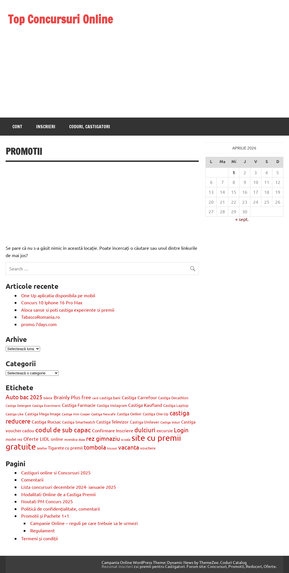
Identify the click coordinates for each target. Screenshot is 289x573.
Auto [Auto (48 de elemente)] (12, 396)
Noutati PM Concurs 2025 (47, 501)
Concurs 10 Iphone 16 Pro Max (51, 302)
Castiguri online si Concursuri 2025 (56, 472)
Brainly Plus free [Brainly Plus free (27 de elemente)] (72, 397)
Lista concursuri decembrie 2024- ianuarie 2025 (68, 487)
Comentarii (32, 479)
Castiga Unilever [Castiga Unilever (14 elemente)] (144, 421)
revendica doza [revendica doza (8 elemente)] (74, 439)
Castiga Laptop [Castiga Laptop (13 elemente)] (176, 405)
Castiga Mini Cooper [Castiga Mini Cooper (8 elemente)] (76, 414)
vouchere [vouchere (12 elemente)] (148, 448)
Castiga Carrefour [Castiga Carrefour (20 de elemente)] (139, 397)
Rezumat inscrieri (117, 566)
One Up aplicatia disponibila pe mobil (58, 295)
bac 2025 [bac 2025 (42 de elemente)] (31, 396)
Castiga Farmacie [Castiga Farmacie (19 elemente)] (79, 405)
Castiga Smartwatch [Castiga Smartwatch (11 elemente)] (78, 422)
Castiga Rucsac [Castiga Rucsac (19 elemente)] (46, 421)
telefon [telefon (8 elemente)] (42, 448)
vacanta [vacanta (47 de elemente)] (128, 447)
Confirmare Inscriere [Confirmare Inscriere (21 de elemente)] (112, 430)
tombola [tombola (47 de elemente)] (95, 447)
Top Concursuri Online (60, 19)
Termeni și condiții (39, 538)
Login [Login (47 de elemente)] (181, 429)
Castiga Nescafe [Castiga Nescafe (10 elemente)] (103, 414)
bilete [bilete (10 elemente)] (47, 398)
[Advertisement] (60, 64)
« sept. (242, 219)
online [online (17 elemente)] (57, 439)
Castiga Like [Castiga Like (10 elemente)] (15, 414)
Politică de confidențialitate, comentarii (60, 508)
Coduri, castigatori (89, 126)
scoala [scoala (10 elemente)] (125, 439)
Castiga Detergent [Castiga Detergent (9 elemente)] (18, 405)
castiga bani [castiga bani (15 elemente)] (110, 397)
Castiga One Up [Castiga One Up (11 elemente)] (155, 413)
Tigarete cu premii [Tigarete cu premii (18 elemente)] (65, 447)
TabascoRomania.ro (40, 317)
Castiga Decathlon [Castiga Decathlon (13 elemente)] (173, 397)
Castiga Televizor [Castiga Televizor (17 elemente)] (112, 421)
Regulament (42, 530)
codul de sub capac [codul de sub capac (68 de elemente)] (63, 430)
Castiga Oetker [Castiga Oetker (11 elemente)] (129, 413)
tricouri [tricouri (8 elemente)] (112, 448)
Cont (17, 126)
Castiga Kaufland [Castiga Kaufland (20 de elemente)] (145, 405)
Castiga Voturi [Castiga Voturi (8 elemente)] (170, 422)
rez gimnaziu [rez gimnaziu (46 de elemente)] (103, 438)
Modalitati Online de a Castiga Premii (58, 494)
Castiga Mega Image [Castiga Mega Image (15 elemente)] (43, 413)
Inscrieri (45, 126)
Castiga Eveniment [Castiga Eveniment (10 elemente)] (46, 405)
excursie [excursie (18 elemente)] (165, 430)
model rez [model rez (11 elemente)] (14, 439)
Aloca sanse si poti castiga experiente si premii (68, 309)
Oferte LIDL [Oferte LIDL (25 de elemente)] (36, 439)
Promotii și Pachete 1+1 (45, 515)
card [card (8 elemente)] (95, 398)
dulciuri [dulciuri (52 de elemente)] (145, 429)
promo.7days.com (39, 324)
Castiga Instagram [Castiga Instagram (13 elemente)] (112, 405)
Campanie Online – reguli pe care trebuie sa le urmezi (84, 523)
